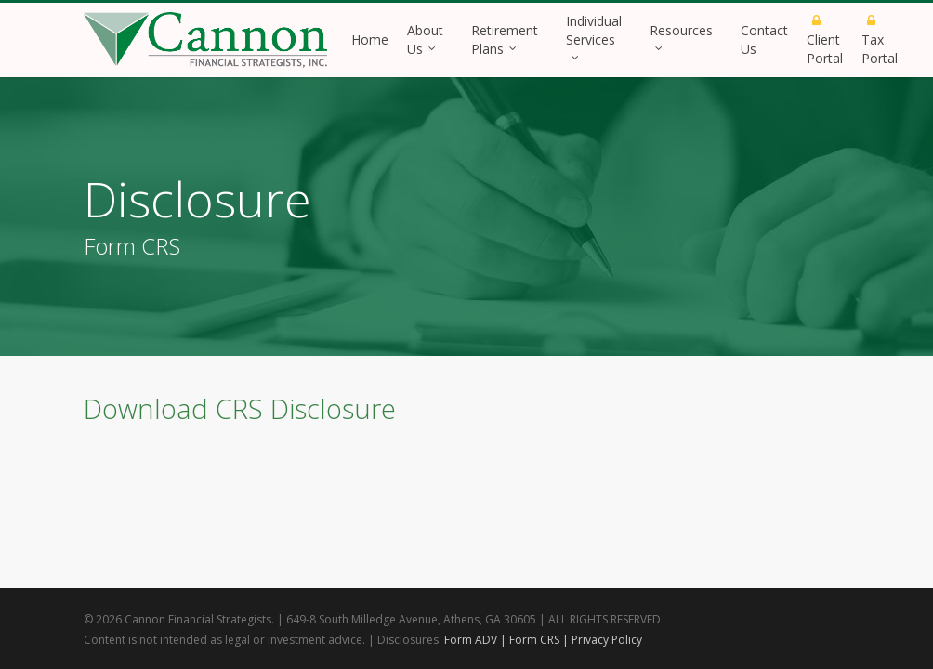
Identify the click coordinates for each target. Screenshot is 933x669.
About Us (425, 39)
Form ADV (470, 640)
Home (369, 39)
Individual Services (594, 35)
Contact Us (764, 39)
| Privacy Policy (602, 640)
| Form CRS (529, 640)
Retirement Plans (504, 39)
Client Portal (825, 41)
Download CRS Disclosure (240, 408)
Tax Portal (879, 41)
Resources (681, 35)
